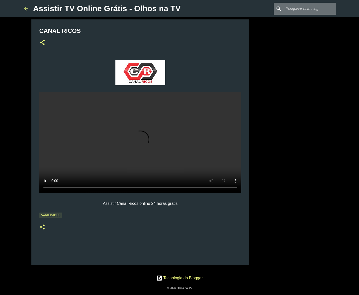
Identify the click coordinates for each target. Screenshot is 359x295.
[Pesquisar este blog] (310, 9)
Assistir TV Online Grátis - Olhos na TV (107, 8)
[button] (42, 42)
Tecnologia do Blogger (179, 278)
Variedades (50, 215)
